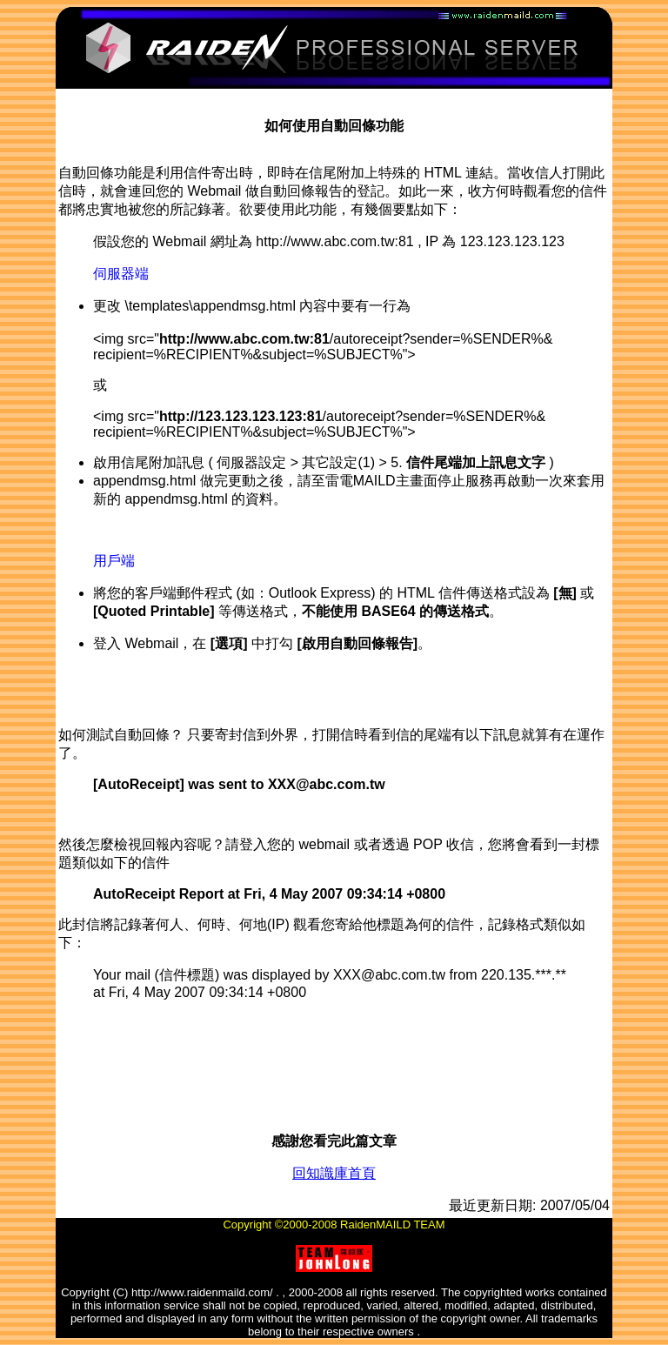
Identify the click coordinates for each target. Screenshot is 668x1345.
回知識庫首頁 (334, 1173)
